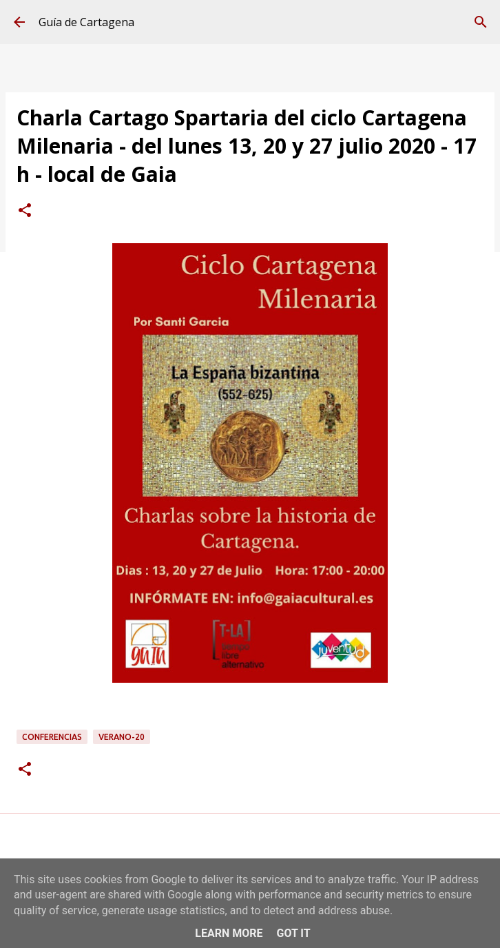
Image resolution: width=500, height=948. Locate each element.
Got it (293, 933)
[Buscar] (480, 22)
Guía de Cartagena (86, 22)
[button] (25, 211)
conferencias (52, 736)
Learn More (228, 933)
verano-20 (121, 736)
